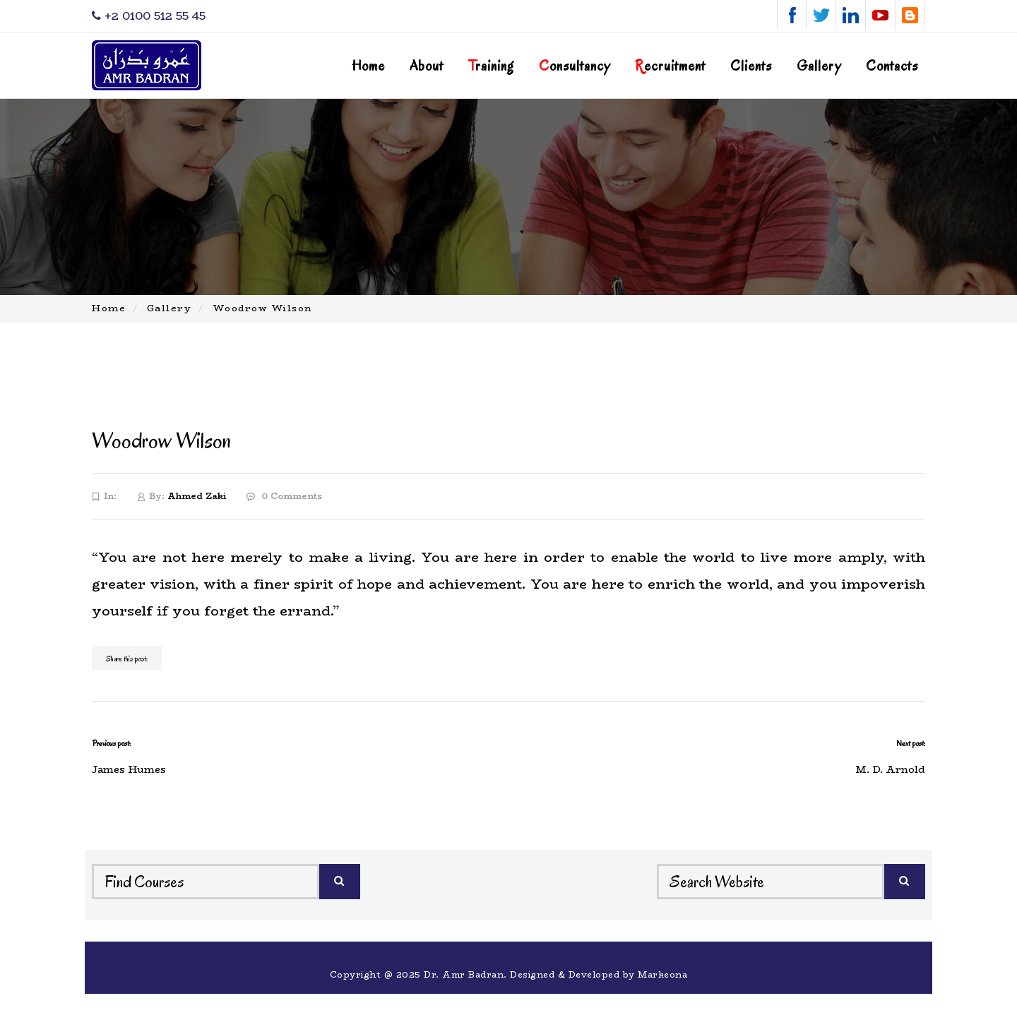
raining (491, 66)
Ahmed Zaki (196, 496)
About (427, 66)
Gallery (819, 66)
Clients (751, 66)
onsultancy (574, 66)
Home (368, 66)
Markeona (662, 974)
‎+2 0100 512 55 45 (149, 16)
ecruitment (670, 66)
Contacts (892, 66)
